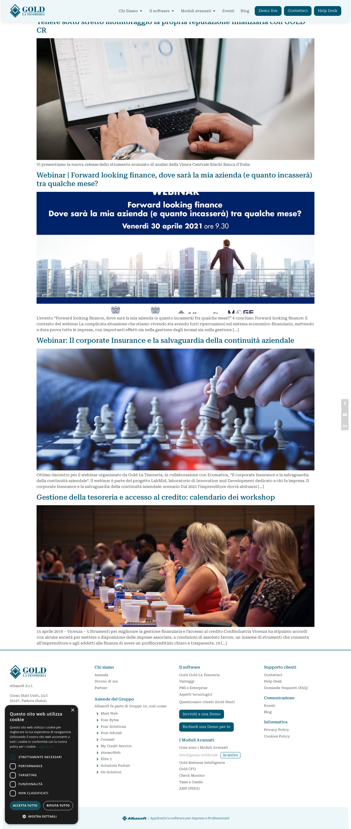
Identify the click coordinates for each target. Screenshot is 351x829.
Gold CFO (188, 769)
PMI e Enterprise (193, 688)
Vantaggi (187, 681)
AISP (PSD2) (189, 788)
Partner (101, 688)
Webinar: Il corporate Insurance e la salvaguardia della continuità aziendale (165, 340)
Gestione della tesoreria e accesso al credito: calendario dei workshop (156, 497)
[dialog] (41, 764)
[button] (41, 816)
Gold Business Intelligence (202, 762)
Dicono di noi (106, 681)
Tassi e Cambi (191, 782)
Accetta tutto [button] (25, 805)
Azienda (101, 675)
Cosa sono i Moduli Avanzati (203, 747)
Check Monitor (192, 775)
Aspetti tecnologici (195, 694)
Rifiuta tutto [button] (58, 805)
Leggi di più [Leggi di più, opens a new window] (45, 747)
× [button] (72, 710)
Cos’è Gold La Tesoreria (199, 675)
